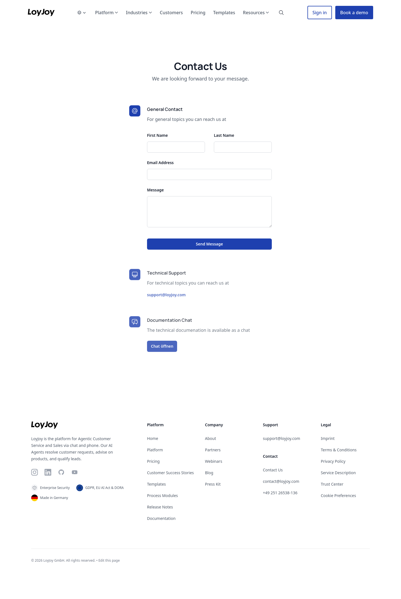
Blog (209, 472)
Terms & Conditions (339, 449)
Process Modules (162, 495)
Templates (156, 484)
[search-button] (281, 12)
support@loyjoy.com (166, 298)
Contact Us (273, 470)
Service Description (338, 472)
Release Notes (160, 507)
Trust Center (332, 484)
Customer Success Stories (170, 472)
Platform (155, 449)
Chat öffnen (162, 349)
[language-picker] (81, 12)
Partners (213, 449)
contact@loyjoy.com (281, 481)
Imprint (328, 438)
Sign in (319, 12)
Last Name (224, 135)
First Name (157, 135)
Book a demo (354, 12)
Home (152, 438)
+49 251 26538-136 (280, 492)
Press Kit (213, 484)
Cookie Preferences (338, 495)
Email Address (160, 162)
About (210, 438)
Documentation (161, 518)
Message (155, 190)
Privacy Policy (333, 461)
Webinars (213, 461)
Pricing (153, 461)
